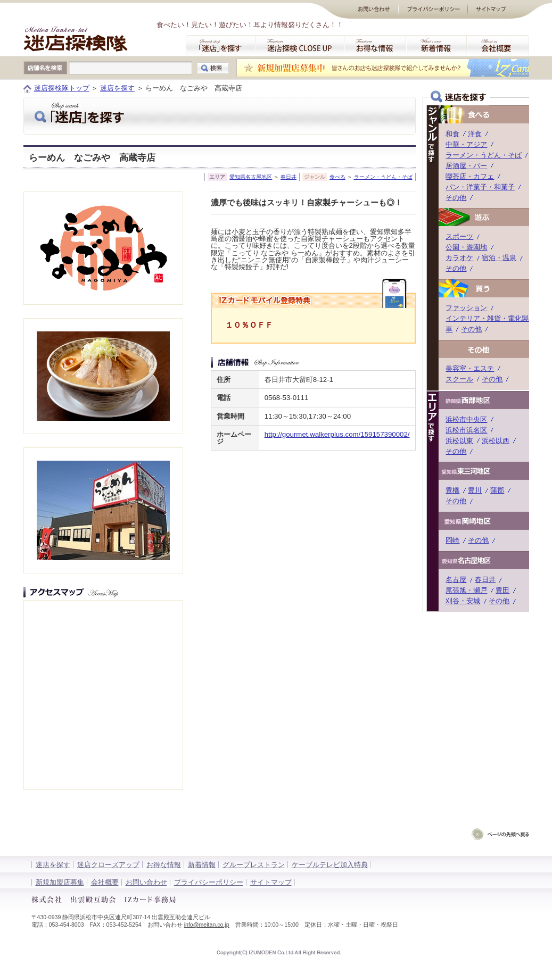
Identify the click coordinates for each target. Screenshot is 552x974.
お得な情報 (163, 865)
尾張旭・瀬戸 (466, 590)
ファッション (466, 308)
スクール (459, 379)
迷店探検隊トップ (61, 88)
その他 (456, 198)
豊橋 (452, 490)
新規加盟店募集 (60, 882)
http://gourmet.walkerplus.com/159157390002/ (337, 434)
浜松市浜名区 (466, 430)
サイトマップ (271, 882)
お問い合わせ (146, 882)
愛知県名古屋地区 (250, 177)
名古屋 (456, 580)
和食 (452, 134)
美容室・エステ (470, 368)
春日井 (288, 177)
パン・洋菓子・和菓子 (480, 187)
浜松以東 (459, 441)
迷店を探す (117, 88)
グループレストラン (254, 865)
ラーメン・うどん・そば (383, 177)
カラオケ (459, 258)
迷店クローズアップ (108, 865)
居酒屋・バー (466, 166)
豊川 (475, 490)
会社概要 (105, 882)
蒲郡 (497, 490)
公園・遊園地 (466, 247)
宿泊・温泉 (499, 258)
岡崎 (452, 540)
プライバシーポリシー (208, 882)
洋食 (475, 134)
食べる (337, 177)
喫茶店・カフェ (470, 176)
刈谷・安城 (463, 601)
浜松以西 (495, 441)
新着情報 (202, 865)
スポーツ (459, 236)
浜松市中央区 (466, 419)
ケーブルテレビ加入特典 (330, 865)
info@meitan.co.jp (206, 924)
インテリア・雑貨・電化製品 (490, 318)
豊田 (502, 590)
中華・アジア (466, 144)
